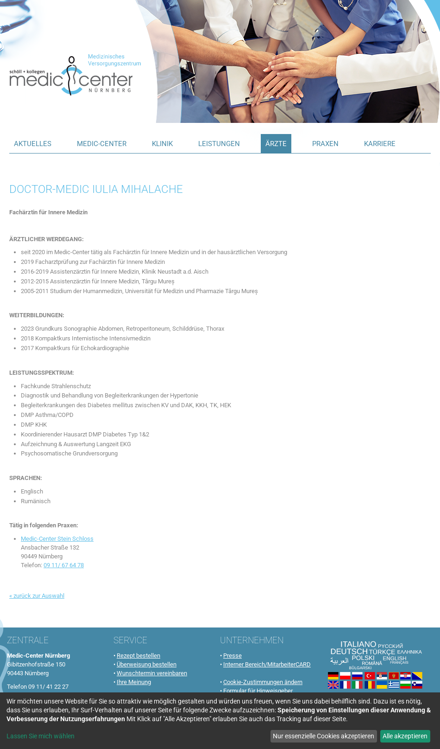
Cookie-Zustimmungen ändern (262, 682)
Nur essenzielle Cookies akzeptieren (323, 736)
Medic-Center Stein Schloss (57, 538)
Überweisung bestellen (146, 664)
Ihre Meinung (134, 682)
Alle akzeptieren (405, 736)
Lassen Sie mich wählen (40, 736)
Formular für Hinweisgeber (258, 690)
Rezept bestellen (138, 655)
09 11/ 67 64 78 (64, 565)
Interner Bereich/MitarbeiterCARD (267, 664)
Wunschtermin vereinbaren (152, 673)
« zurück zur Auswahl (36, 595)
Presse (232, 655)
